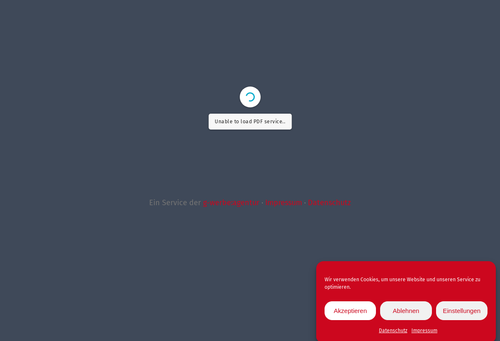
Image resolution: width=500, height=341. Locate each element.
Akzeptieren (350, 313)
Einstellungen (461, 313)
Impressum (424, 333)
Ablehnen (406, 313)
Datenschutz (393, 333)
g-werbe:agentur (231, 202)
